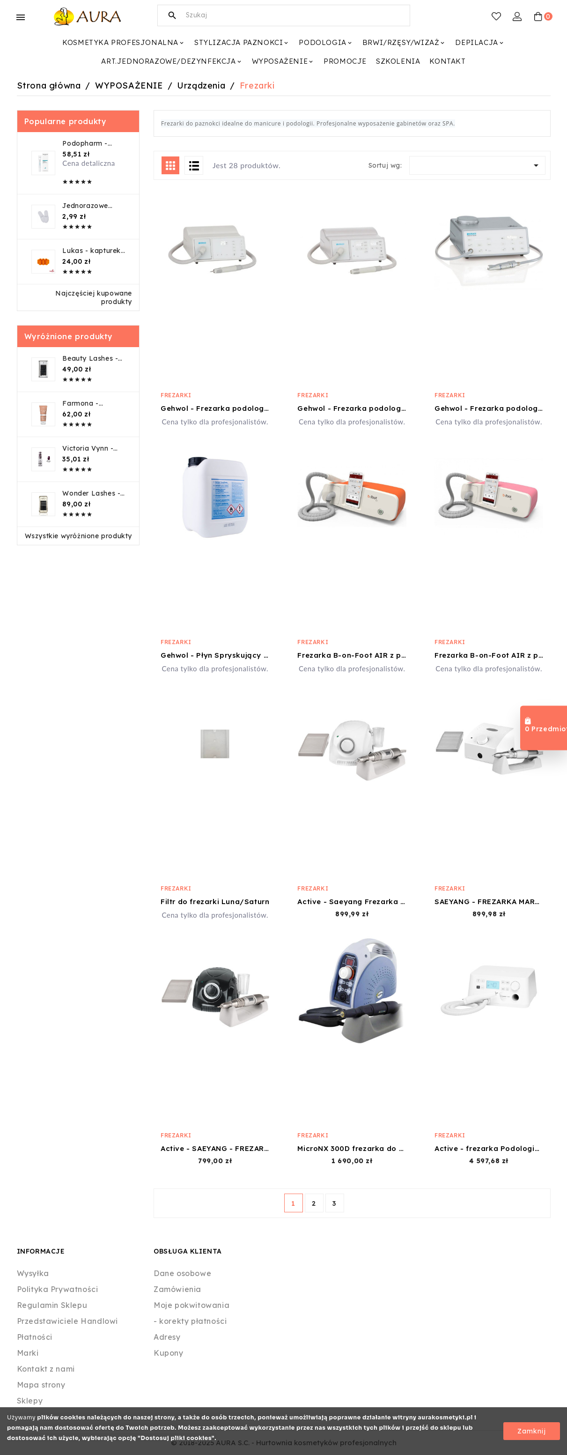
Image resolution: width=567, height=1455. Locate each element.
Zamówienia (177, 1289)
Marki (28, 1353)
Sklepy (30, 1400)
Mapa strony (41, 1384)
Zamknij (531, 1431)
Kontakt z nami (46, 1368)
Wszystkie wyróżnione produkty (78, 536)
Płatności (34, 1337)
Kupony (169, 1353)
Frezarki (176, 395)
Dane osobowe (182, 1273)
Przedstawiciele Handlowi (67, 1321)
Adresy (167, 1337)
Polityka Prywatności (57, 1289)
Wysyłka (33, 1273)
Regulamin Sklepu (52, 1305)
